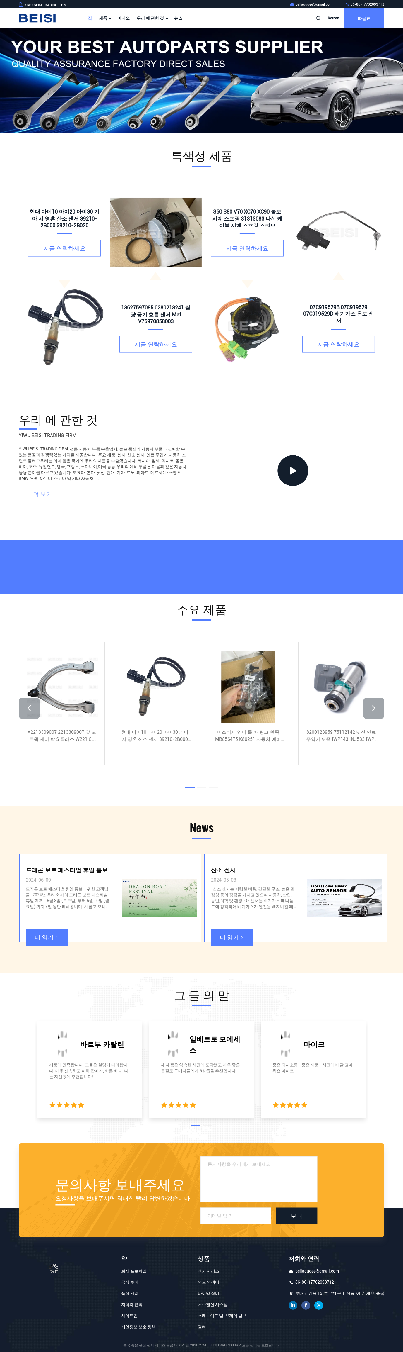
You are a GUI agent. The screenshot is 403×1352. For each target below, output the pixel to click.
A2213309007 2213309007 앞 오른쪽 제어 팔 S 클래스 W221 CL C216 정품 (62, 736)
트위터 (318, 1305)
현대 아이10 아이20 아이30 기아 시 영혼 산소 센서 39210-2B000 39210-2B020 (154, 736)
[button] (29, 708)
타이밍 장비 (208, 1293)
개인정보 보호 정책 (138, 1326)
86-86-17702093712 (364, 4)
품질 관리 (129, 1293)
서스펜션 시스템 (212, 1304)
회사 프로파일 (134, 1271)
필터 (202, 1326)
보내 (296, 1215)
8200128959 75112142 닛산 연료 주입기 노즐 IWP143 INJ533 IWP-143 (341, 736)
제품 (104, 18)
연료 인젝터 (208, 1282)
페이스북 (305, 1305)
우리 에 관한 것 (152, 18)
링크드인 (293, 1305)
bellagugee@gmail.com (311, 4)
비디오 (123, 18)
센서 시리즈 (208, 1271)
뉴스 (178, 18)
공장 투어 (129, 1282)
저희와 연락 (132, 1304)
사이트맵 (129, 1315)
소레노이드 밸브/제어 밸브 (222, 1315)
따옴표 (364, 18)
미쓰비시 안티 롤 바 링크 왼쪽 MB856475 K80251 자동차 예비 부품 (248, 736)
